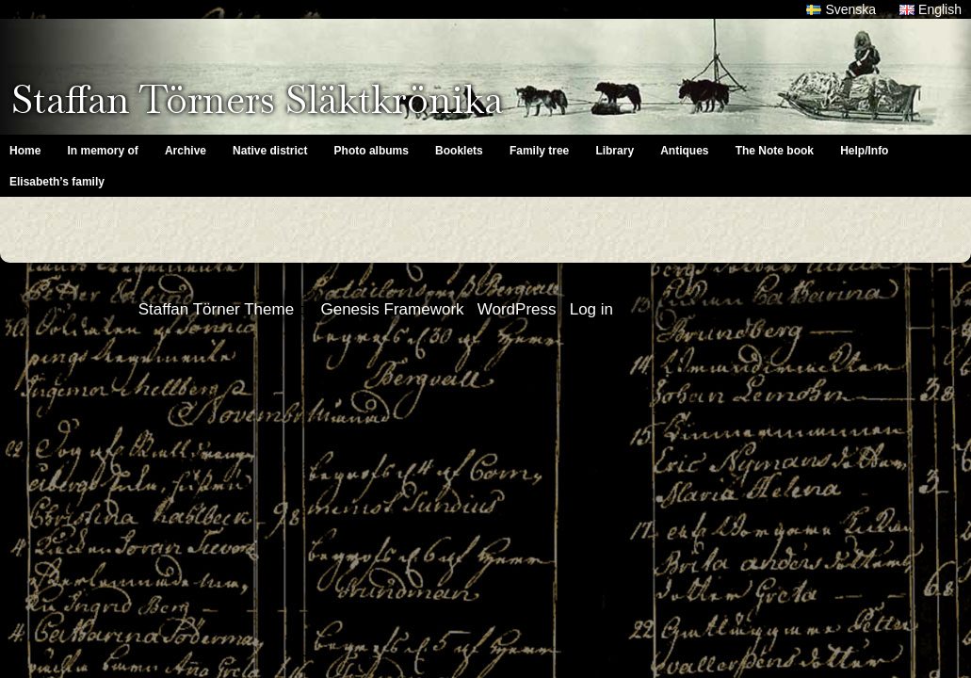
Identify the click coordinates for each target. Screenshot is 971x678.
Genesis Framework (391, 309)
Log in (591, 309)
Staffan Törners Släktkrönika (257, 99)
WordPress (517, 309)
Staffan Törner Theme (216, 309)
